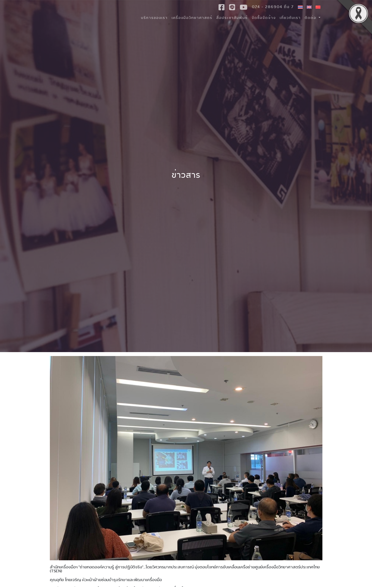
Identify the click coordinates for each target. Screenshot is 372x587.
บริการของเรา (154, 17)
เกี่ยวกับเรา (290, 17)
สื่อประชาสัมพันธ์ (232, 17)
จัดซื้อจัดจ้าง (264, 17)
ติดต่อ (311, 17)
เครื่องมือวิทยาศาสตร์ (192, 17)
